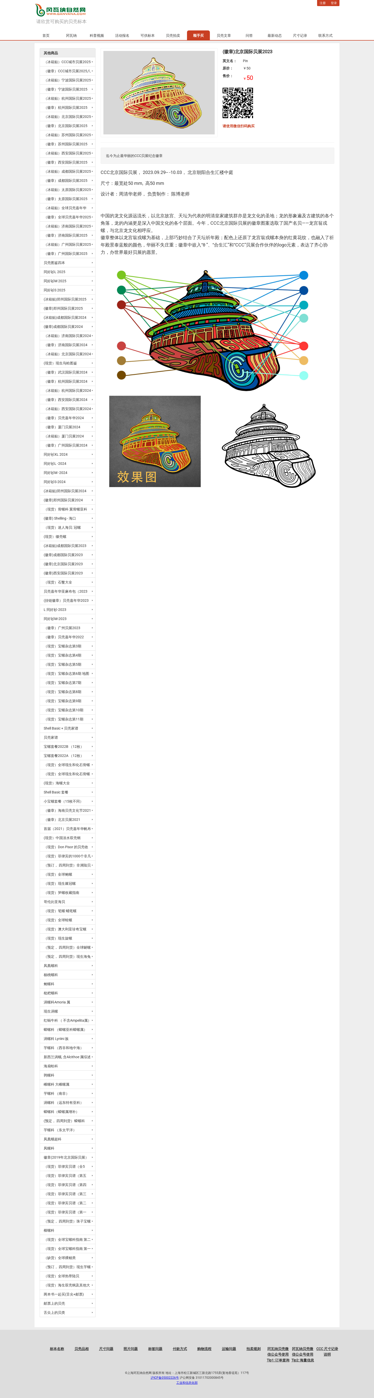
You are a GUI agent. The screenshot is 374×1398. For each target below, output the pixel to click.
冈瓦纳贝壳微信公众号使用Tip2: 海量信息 (302, 1354)
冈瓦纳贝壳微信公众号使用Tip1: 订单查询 (278, 1354)
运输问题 (229, 1349)
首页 (46, 35)
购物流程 (204, 1349)
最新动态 (275, 35)
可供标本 (148, 35)
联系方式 (325, 35)
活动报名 (122, 35)
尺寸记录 (300, 35)
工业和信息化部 (187, 1383)
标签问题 (155, 1349)
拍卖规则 (253, 1349)
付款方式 (180, 1349)
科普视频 (97, 35)
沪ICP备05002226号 (165, 1377)
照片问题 (130, 1349)
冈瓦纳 (71, 35)
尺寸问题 (106, 1349)
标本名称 (57, 1349)
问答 (249, 35)
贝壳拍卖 (173, 35)
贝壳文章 (224, 35)
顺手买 (198, 35)
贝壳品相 (81, 1349)
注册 (323, 3)
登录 (334, 3)
